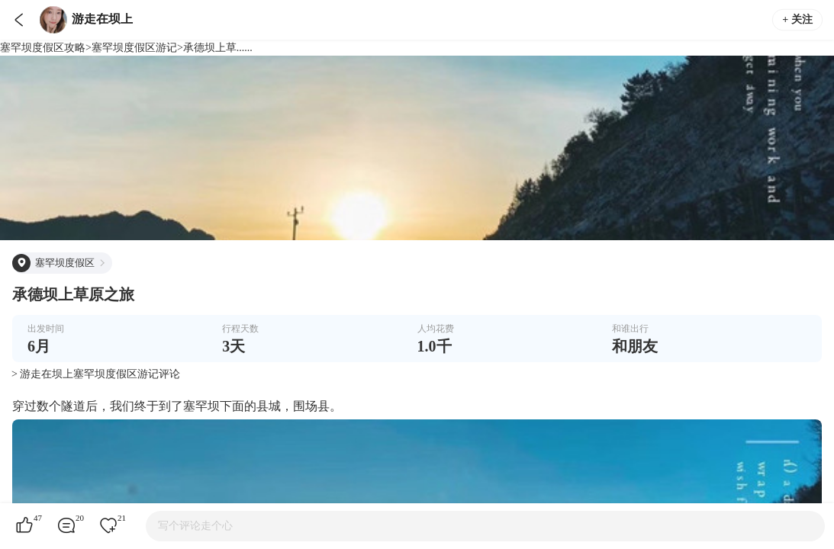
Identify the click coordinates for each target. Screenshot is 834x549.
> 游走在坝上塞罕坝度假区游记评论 (95, 374)
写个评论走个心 (195, 525)
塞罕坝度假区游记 (134, 47)
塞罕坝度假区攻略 (42, 47)
